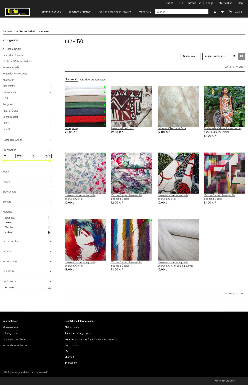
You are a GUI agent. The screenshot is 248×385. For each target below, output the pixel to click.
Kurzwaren (8, 79)
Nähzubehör (9, 92)
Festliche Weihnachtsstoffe (17, 61)
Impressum (71, 362)
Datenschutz (71, 345)
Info (181, 3)
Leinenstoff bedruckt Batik (172, 128)
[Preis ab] (9, 156)
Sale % (6, 129)
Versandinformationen (15, 345)
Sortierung (189, 56)
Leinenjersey (71, 128)
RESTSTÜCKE (10, 110)
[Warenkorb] (235, 12)
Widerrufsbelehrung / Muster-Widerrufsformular (91, 339)
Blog (240, 3)
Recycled (8, 104)
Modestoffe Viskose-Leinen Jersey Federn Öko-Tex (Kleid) (222, 130)
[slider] (4, 161)
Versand (43, 372)
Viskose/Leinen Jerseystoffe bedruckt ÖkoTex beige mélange (175, 264)
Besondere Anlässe (13, 55)
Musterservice (10, 327)
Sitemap (69, 356)
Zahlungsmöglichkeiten (15, 339)
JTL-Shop (230, 381)
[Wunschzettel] (222, 12)
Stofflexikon (225, 3)
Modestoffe (9, 86)
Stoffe (6, 123)
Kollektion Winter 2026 (15, 73)
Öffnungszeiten (11, 333)
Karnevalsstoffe (11, 67)
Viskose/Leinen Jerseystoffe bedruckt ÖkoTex (80, 197)
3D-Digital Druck (12, 49)
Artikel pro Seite (214, 56)
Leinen (71, 79)
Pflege (209, 3)
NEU (5, 98)
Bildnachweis (72, 327)
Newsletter (194, 3)
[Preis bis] (37, 156)
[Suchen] (179, 12)
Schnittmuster (10, 117)
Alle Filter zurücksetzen (92, 79)
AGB (67, 351)
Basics (169, 3)
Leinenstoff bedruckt (122, 128)
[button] (215, 12)
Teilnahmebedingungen (77, 333)
